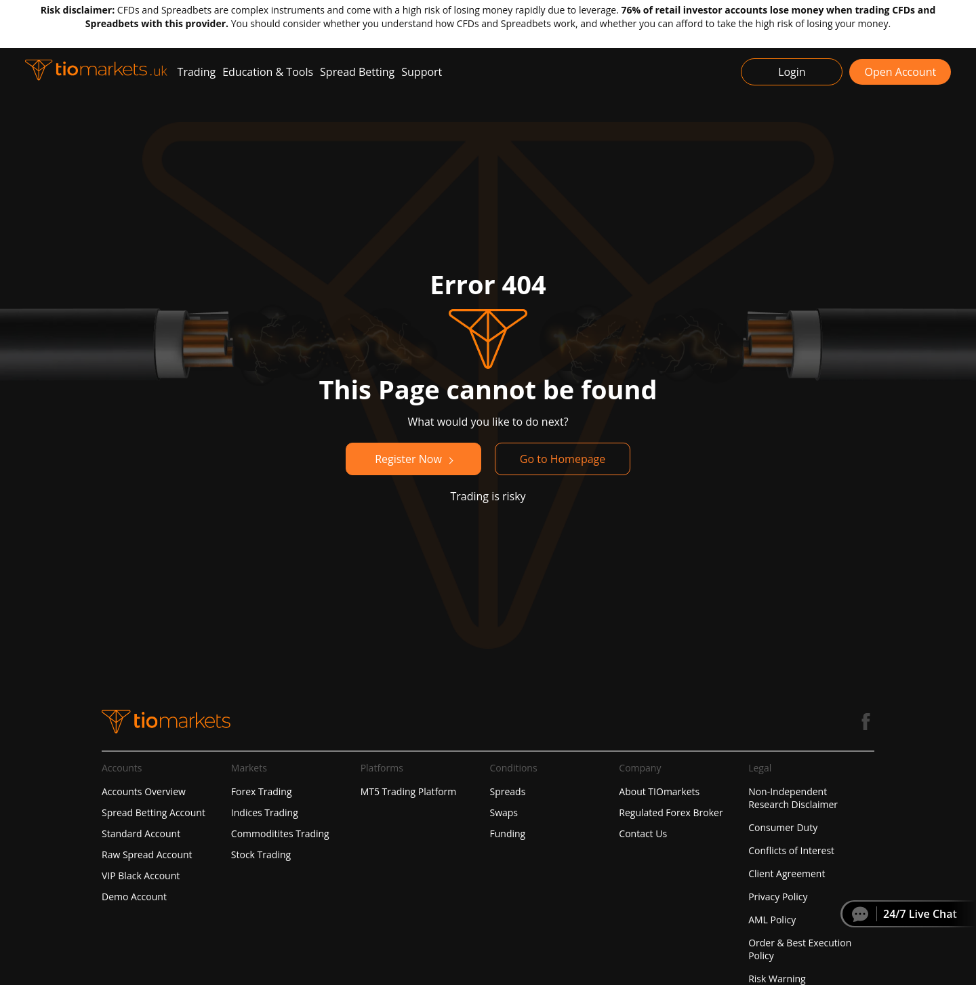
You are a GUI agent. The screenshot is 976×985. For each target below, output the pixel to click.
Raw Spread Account (147, 854)
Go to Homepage (562, 458)
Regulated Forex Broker (671, 812)
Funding (507, 833)
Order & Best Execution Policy (799, 949)
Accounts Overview (144, 791)
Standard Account (141, 833)
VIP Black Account (141, 875)
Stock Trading (261, 854)
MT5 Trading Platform (409, 791)
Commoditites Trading (280, 833)
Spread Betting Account (153, 812)
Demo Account (134, 896)
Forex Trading (261, 791)
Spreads (507, 791)
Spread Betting (357, 71)
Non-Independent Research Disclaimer (793, 798)
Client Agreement (786, 873)
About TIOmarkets (659, 791)
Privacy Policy (777, 896)
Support (421, 71)
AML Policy (772, 919)
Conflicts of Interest (791, 850)
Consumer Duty (782, 827)
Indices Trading (264, 812)
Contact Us (643, 833)
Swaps (503, 812)
